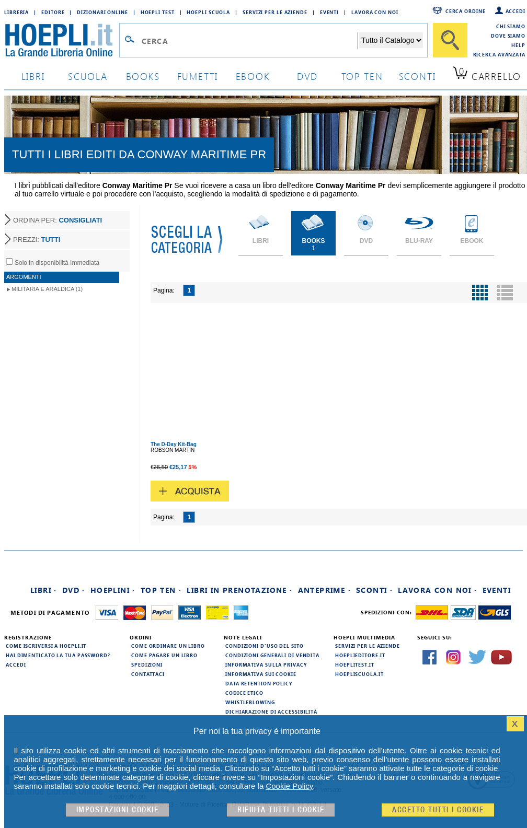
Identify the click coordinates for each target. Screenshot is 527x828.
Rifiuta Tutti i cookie (280, 810)
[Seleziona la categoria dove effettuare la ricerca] (391, 40)
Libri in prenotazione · (239, 590)
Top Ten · (161, 590)
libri (33, 76)
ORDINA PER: (57, 220)
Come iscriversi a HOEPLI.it (46, 646)
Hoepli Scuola (208, 12)
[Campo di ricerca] (249, 40)
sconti (417, 76)
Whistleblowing (250, 702)
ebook (253, 76)
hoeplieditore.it (360, 655)
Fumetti (198, 76)
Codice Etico (244, 693)
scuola (88, 76)
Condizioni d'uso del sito (264, 646)
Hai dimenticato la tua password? (58, 655)
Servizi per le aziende (275, 12)
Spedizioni (147, 664)
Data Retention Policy (258, 683)
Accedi (515, 11)
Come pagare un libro (164, 655)
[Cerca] (450, 40)
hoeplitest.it (354, 664)
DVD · (73, 590)
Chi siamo (510, 26)
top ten (362, 76)
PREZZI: (36, 239)
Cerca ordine (465, 11)
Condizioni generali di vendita (272, 655)
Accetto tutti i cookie (438, 810)
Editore (52, 12)
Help (518, 45)
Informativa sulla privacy (266, 664)
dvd (307, 76)
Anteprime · (324, 590)
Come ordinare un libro (168, 646)
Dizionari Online (102, 12)
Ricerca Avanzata (499, 54)
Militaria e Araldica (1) (47, 289)
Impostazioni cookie (117, 810)
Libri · (43, 590)
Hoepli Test (158, 12)
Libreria (16, 12)
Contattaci (148, 674)
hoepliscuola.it (359, 674)
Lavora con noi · (437, 590)
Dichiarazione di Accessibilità (271, 711)
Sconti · (374, 590)
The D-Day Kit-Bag (174, 444)
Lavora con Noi (374, 12)
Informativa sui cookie (260, 674)
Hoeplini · (112, 590)
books (143, 76)
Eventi (329, 12)
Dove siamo (508, 35)
